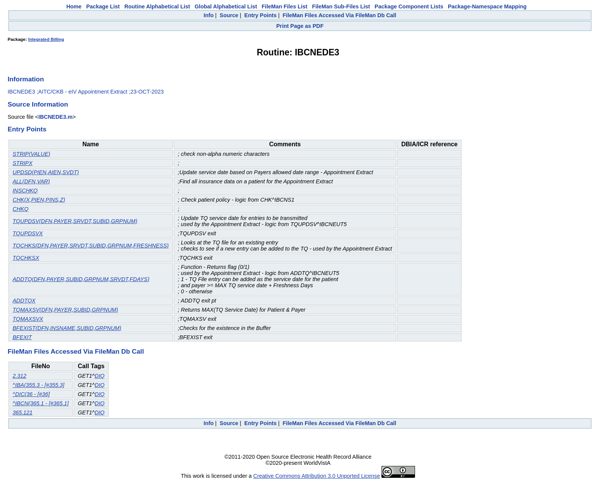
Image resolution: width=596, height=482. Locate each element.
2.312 (19, 376)
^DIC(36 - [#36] (31, 394)
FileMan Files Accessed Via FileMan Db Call (339, 15)
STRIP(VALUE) (31, 154)
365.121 (22, 412)
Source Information (38, 104)
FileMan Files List (284, 6)
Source (229, 15)
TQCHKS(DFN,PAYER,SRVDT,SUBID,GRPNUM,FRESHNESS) (91, 246)
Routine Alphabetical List (157, 6)
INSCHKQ (25, 191)
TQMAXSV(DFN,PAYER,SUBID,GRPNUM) (65, 310)
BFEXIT (22, 337)
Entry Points (260, 15)
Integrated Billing (46, 39)
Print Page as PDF (300, 26)
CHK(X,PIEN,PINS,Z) (39, 200)
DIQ (100, 376)
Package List (103, 6)
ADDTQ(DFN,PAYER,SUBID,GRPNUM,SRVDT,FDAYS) (81, 279)
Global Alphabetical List (226, 6)
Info (208, 15)
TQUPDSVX (28, 233)
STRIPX (22, 163)
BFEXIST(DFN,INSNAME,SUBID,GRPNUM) (67, 328)
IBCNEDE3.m (55, 117)
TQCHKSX (26, 258)
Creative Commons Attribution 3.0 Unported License (316, 476)
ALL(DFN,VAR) (31, 181)
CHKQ (21, 209)
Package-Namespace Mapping (487, 6)
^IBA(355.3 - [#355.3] (39, 385)
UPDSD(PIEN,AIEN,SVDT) (46, 172)
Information (26, 79)
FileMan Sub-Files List (341, 6)
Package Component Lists (409, 6)
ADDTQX (24, 301)
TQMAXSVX (28, 319)
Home (74, 6)
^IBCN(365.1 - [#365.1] (41, 403)
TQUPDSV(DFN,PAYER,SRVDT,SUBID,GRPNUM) (75, 221)
